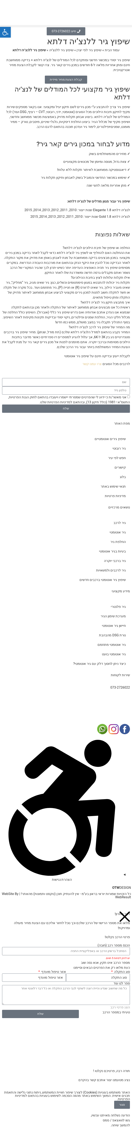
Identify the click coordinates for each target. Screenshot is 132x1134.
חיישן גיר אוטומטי (114, 626)
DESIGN (121, 888)
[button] (66, 26)
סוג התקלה (121, 971)
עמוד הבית (112, 50)
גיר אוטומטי (118, 532)
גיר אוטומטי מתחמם (112, 645)
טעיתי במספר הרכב (116, 1012)
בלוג (123, 477)
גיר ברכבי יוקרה (115, 561)
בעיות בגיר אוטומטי (112, 551)
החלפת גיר (118, 542)
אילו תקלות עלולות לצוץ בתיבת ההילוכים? (100, 278)
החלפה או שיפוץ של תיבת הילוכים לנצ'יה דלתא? (96, 248)
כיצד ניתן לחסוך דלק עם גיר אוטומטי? (99, 664)
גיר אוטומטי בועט (114, 654)
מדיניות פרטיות (115, 496)
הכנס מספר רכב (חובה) (114, 945)
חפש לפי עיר (117, 458)
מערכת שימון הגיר (113, 616)
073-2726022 (120, 687)
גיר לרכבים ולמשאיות (111, 570)
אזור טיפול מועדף (53, 971)
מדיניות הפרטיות (58, 402)
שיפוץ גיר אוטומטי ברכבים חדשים (102, 580)
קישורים (120, 467)
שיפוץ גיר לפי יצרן (89, 50)
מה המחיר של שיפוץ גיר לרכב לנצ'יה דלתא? (99, 327)
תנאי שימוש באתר (113, 486)
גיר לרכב (120, 523)
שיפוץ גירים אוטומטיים (110, 439)
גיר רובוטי (119, 448)
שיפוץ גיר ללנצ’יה (61, 50)
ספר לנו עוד (122, 983)
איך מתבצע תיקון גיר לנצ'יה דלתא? (105, 302)
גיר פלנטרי (118, 607)
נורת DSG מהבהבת (112, 635)
